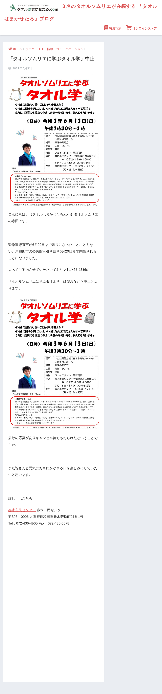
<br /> (20, 615)
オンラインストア (141, 27)
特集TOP (112, 27)
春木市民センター (22, 510)
